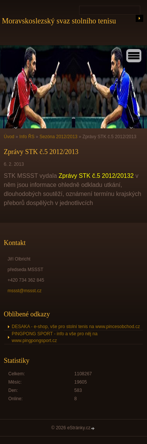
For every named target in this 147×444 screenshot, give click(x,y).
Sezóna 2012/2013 (59, 136)
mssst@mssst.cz (24, 290)
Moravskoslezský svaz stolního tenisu (59, 21)
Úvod (9, 136)
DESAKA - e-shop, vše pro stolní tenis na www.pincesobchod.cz (76, 326)
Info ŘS (26, 136)
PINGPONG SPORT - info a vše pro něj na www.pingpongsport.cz (55, 337)
